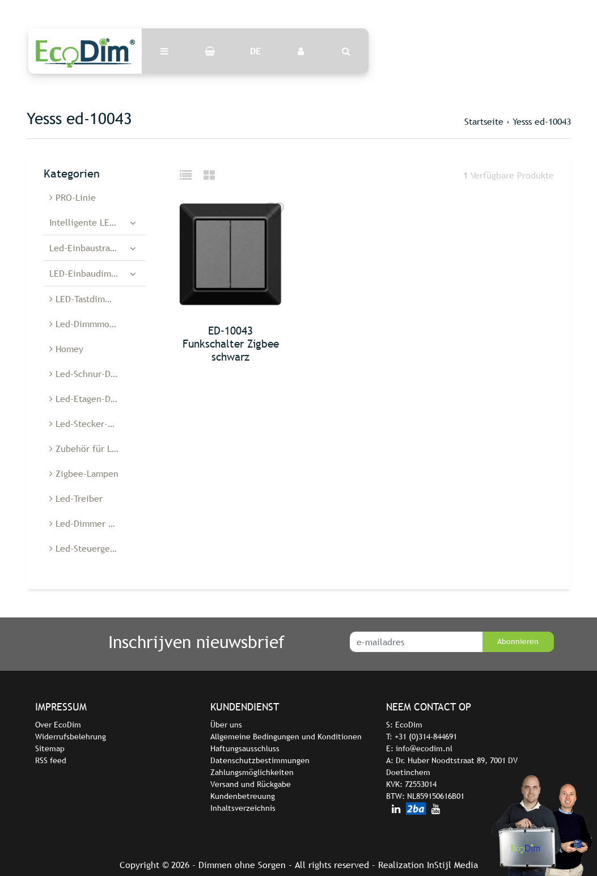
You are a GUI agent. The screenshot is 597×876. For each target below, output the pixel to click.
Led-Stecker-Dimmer (94, 423)
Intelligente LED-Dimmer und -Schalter (97, 222)
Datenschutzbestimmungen (260, 760)
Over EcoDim (58, 725)
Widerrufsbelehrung (70, 736)
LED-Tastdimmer (85, 299)
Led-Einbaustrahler (87, 248)
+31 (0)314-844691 (426, 736)
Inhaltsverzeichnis (243, 808)
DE (255, 51)
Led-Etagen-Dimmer (93, 398)
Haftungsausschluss (245, 748)
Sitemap (50, 748)
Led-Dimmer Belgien (94, 523)
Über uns (226, 725)
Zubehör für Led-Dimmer (97, 448)
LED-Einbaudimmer (88, 273)
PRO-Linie (72, 197)
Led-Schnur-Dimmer (93, 373)
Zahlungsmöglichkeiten (252, 772)
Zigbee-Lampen (83, 473)
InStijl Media (452, 864)
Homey (66, 348)
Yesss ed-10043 (542, 121)
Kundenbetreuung (242, 796)
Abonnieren (518, 641)
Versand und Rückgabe (250, 784)
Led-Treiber (76, 498)
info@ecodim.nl (424, 748)
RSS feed (50, 760)
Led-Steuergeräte (87, 548)
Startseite (483, 121)
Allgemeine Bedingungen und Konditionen (286, 736)
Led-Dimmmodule (88, 324)
